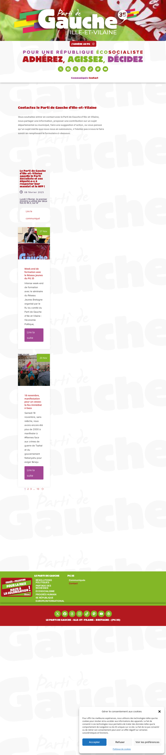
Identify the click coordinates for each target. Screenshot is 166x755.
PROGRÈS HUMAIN (46, 594)
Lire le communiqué (33, 215)
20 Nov (43, 375)
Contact (93, 75)
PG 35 (70, 575)
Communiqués (79, 75)
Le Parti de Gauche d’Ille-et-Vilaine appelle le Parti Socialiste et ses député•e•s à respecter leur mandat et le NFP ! (33, 178)
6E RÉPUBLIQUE (44, 597)
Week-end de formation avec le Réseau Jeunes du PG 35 (33, 273)
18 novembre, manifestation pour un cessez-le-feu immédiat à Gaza (33, 419)
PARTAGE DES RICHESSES (43, 586)
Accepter (94, 742)
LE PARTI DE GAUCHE (46, 575)
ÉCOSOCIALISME (45, 591)
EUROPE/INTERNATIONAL (50, 600)
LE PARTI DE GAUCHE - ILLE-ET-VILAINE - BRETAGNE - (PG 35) (83, 619)
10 (38, 488)
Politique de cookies (122, 749)
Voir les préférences (147, 742)
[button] (159, 711)
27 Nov (43, 231)
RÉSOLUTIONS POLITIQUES (44, 581)
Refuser (120, 742)
